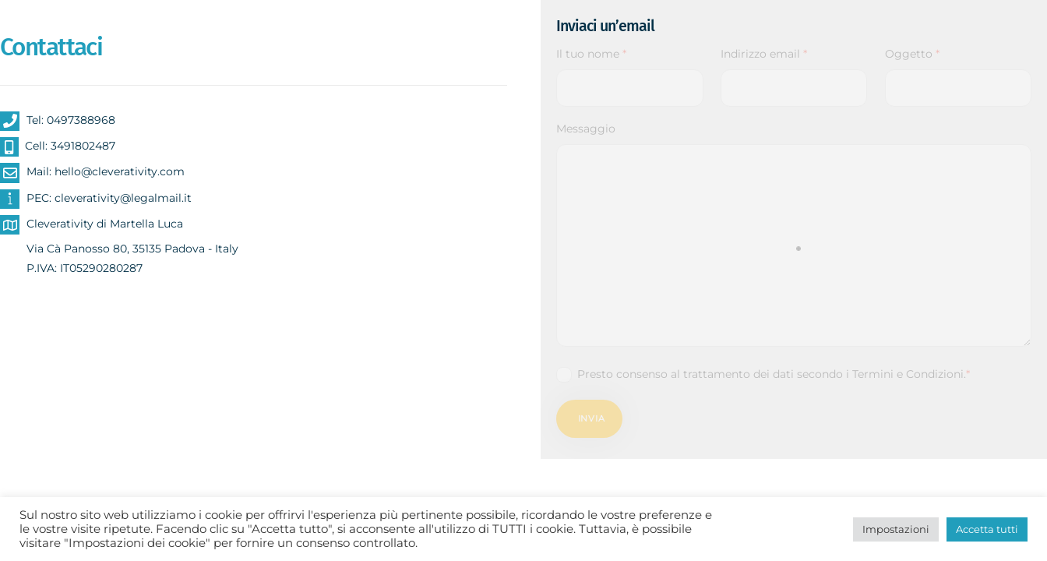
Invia (591, 418)
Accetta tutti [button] (987, 529)
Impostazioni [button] (895, 529)
